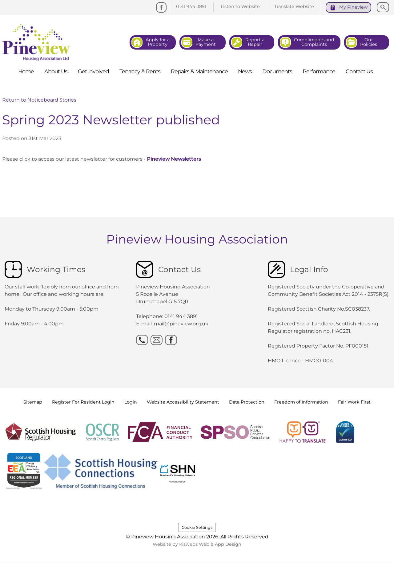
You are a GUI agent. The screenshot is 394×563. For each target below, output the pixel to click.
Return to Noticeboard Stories (39, 100)
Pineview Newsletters (174, 159)
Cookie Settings (197, 527)
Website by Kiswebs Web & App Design (197, 544)
